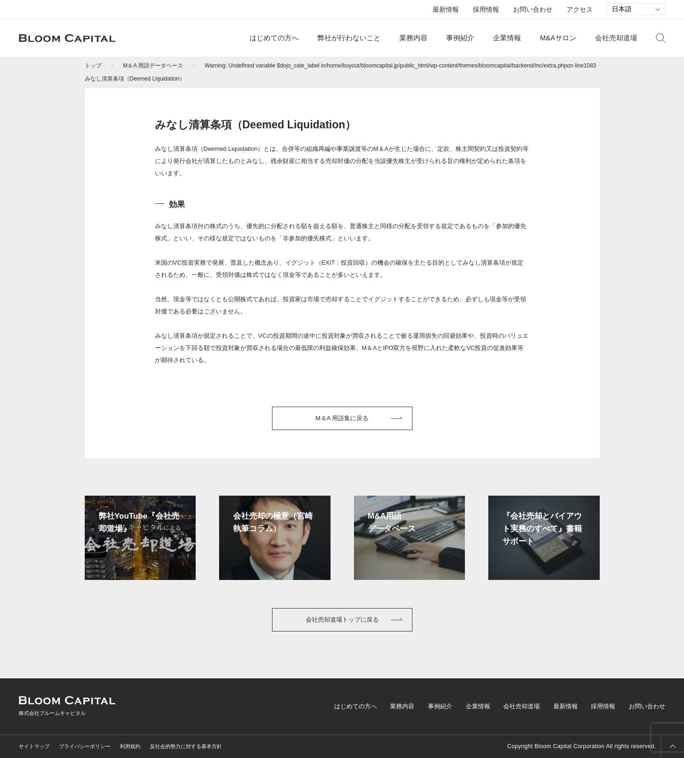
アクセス (579, 9)
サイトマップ (34, 746)
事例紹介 (460, 38)
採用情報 (486, 9)
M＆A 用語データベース (153, 65)
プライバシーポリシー (84, 746)
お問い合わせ (532, 9)
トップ (93, 65)
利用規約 (130, 746)
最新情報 (446, 9)
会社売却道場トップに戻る (342, 619)
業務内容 (413, 38)
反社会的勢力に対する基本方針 (186, 746)
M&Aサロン (558, 38)
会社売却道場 (616, 38)
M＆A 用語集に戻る (342, 418)
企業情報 (507, 38)
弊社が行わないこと (349, 38)
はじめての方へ (274, 38)
